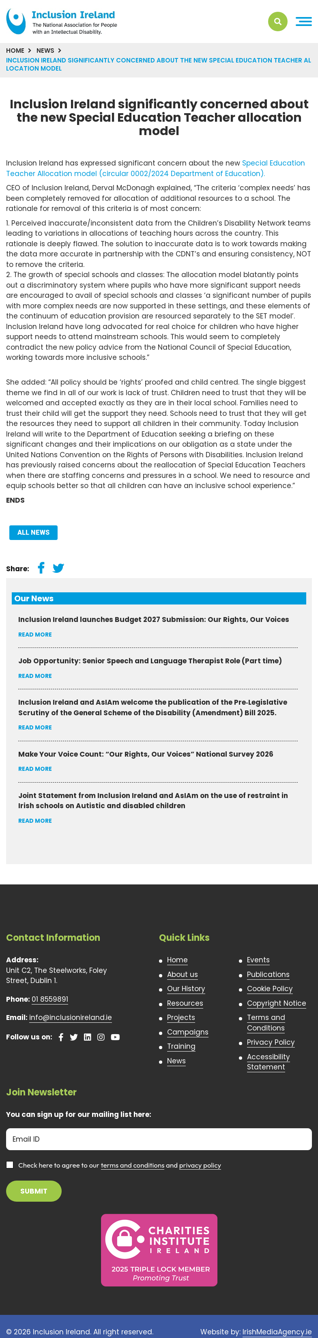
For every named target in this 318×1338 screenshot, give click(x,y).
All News (33, 532)
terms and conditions (133, 1165)
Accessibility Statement (268, 1062)
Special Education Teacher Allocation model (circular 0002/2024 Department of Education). (155, 168)
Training (181, 1046)
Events (258, 960)
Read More (35, 634)
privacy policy (200, 1165)
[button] (304, 21)
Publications (268, 974)
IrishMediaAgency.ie (277, 1332)
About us (182, 974)
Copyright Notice (276, 1003)
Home (15, 50)
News (45, 50)
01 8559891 (50, 999)
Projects (181, 1017)
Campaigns (187, 1032)
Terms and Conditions (266, 1023)
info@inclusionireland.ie (70, 1017)
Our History (186, 989)
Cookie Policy (270, 989)
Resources (185, 1003)
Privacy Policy (271, 1042)
